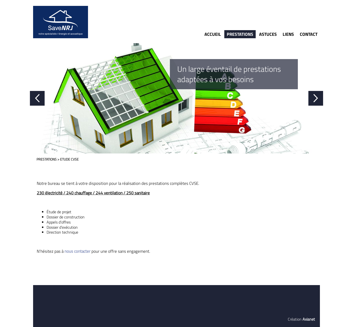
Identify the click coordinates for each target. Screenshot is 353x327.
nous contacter (77, 251)
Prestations (240, 34)
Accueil (212, 34)
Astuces (268, 34)
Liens (288, 34)
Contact (308, 34)
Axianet (309, 319)
